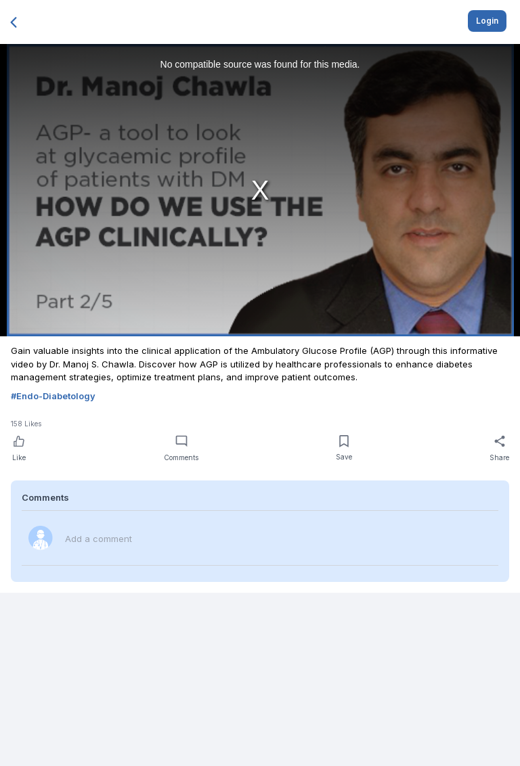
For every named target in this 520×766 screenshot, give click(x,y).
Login (487, 21)
